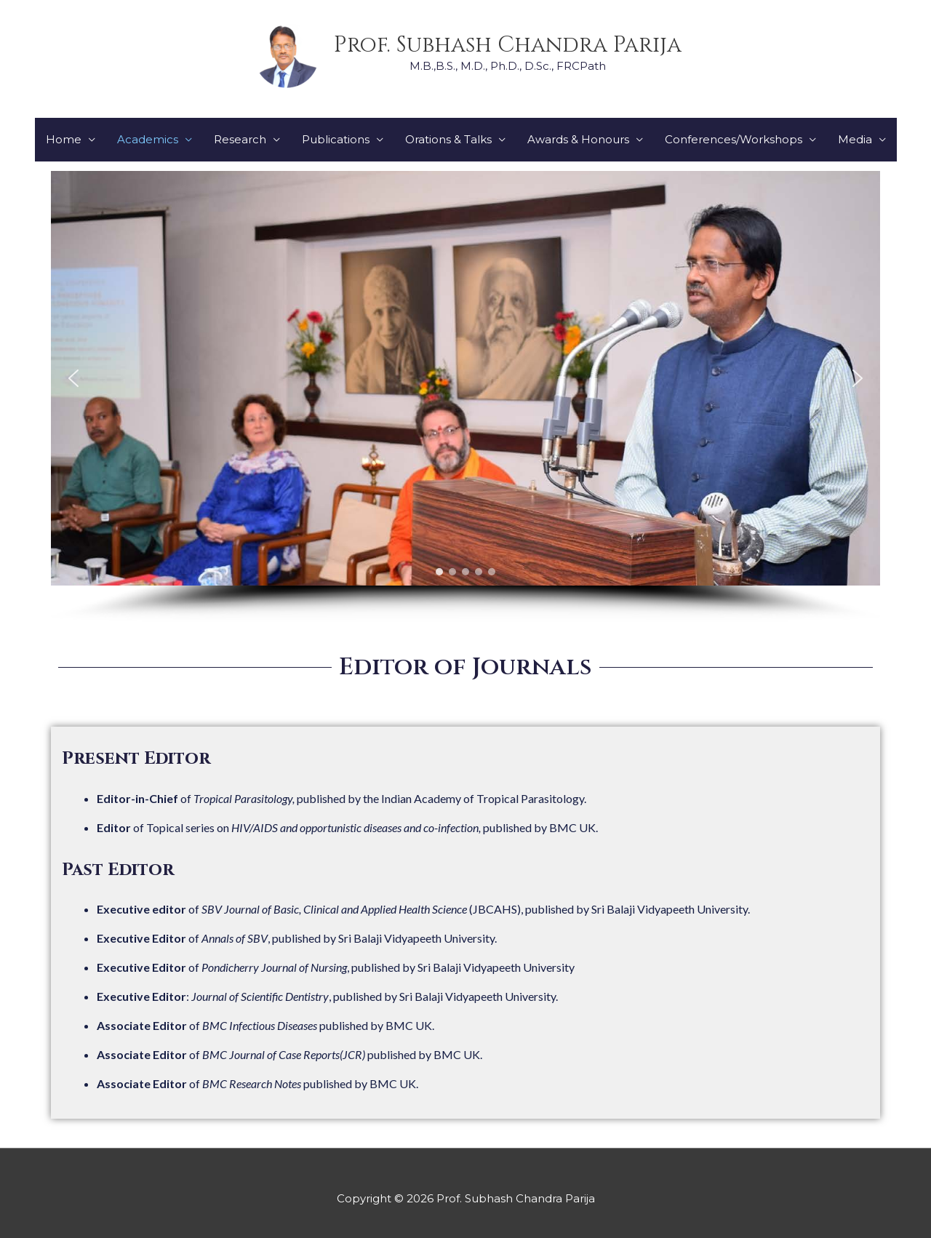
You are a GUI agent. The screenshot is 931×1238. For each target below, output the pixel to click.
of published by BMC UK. (265, 1025)
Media (855, 139)
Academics (147, 139)
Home (63, 139)
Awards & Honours (578, 139)
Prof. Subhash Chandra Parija (508, 45)
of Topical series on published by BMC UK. (347, 827)
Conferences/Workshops (733, 139)
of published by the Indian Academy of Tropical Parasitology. (341, 798)
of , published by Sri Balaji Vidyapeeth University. (297, 938)
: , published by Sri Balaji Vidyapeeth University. (327, 996)
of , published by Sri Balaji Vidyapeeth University (336, 967)
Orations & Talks (448, 139)
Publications (335, 139)
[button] (73, 378)
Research (240, 139)
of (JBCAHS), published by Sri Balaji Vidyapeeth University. (423, 909)
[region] (465, 397)
